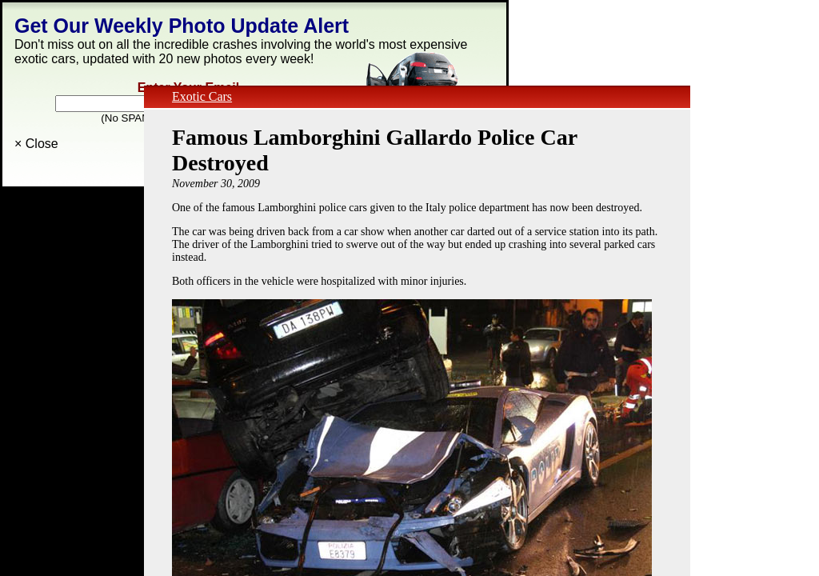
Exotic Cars (202, 96)
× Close (36, 143)
